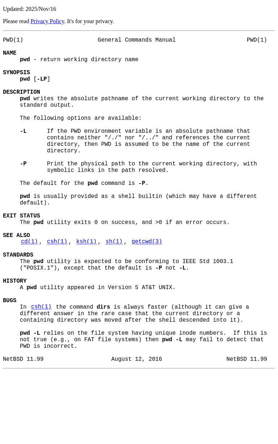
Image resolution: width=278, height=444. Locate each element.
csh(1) (57, 288)
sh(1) (114, 288)
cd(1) (29, 288)
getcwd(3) (147, 288)
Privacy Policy (47, 21)
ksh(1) (86, 288)
